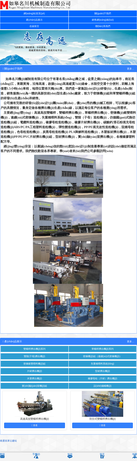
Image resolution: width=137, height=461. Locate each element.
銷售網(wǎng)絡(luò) (102, 20)
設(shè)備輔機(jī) (102, 389)
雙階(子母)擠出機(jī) (34, 358)
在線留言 (34, 27)
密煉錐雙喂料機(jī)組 (35, 366)
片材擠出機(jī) (35, 374)
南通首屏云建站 (9, 444)
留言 (102, 454)
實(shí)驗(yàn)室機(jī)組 (34, 389)
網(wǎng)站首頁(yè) (34, 13)
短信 (70, 454)
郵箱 (2, 454)
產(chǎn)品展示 (34, 20)
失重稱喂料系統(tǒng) (102, 366)
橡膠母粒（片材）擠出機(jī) (102, 381)
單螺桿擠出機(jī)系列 (102, 350)
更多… (130, 69)
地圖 (134, 454)
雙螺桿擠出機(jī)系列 (35, 350)
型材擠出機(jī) (103, 374)
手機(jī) (36, 454)
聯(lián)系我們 (103, 27)
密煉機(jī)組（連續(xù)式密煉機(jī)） (102, 358)
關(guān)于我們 (103, 13)
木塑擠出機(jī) (35, 381)
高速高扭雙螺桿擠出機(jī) (34, 422)
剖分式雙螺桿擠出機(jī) (102, 422)
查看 (35, 429)
